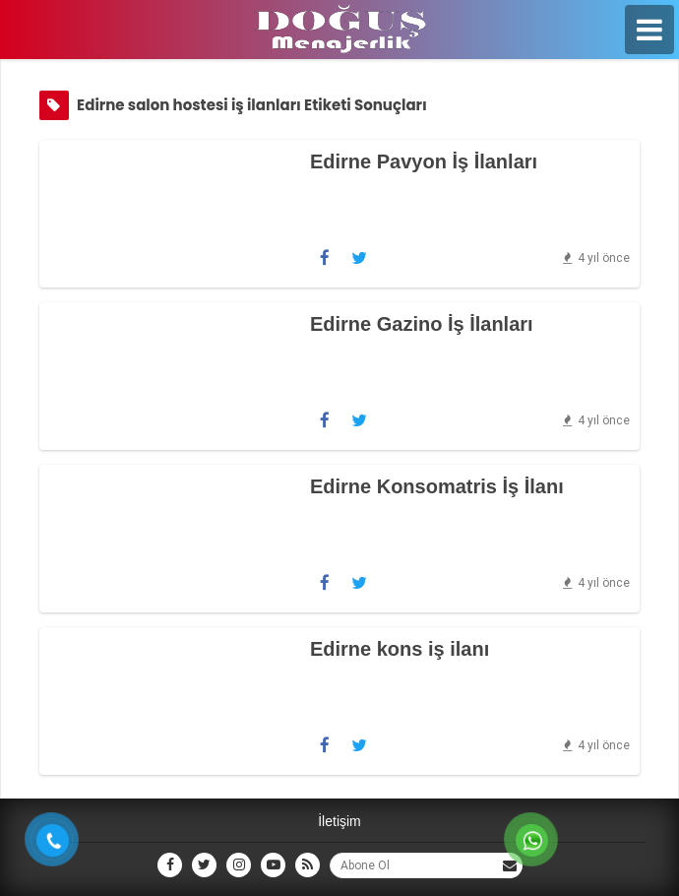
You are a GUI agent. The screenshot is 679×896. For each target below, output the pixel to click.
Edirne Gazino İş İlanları (421, 324)
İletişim (339, 821)
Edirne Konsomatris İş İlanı (437, 486)
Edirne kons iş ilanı (399, 649)
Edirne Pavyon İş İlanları (423, 161)
